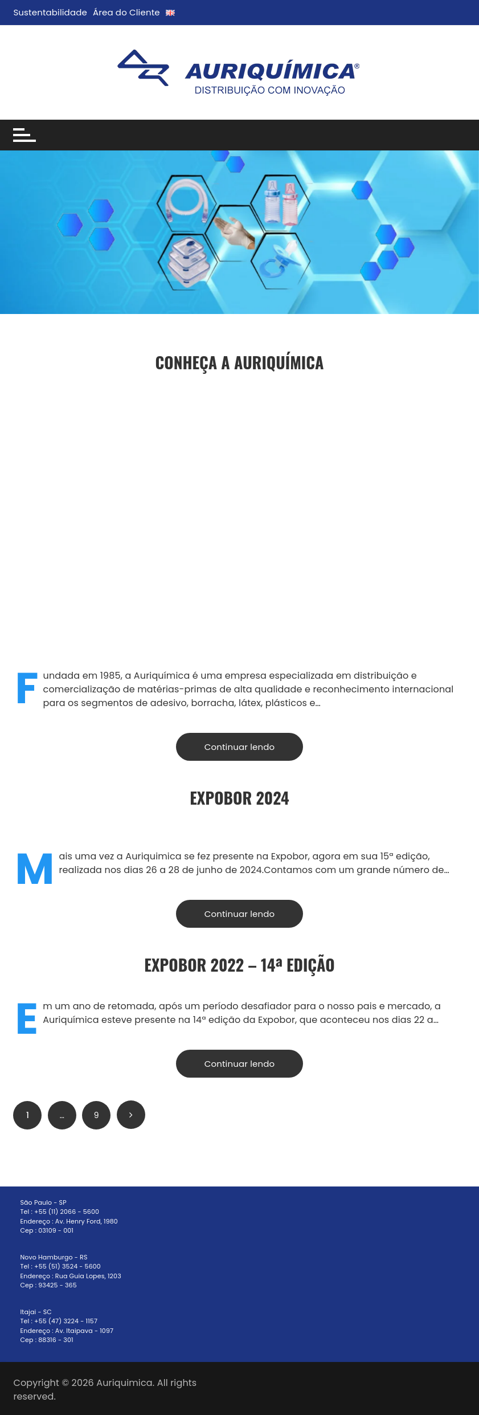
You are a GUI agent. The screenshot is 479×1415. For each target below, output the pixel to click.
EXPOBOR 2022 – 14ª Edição (239, 964)
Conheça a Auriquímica (239, 362)
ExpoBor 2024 (239, 797)
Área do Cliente (126, 12)
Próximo (131, 1114)
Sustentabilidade (50, 12)
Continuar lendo (239, 747)
